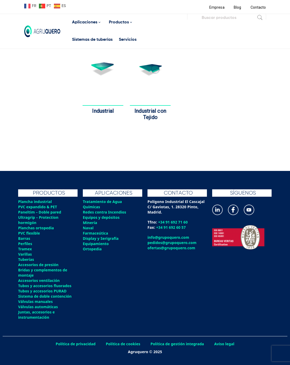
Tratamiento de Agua (103, 201)
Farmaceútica (96, 233)
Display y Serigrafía (101, 238)
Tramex (25, 248)
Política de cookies (122, 343)
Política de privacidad (74, 343)
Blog (237, 7)
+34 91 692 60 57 (171, 227)
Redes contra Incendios (105, 212)
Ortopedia (92, 248)
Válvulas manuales (35, 301)
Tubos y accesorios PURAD (43, 290)
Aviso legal (225, 343)
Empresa (216, 7)
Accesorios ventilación (39, 280)
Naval (88, 227)
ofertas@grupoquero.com (171, 247)
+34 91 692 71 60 (173, 222)
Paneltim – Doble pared (40, 212)
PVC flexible (29, 233)
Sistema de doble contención (45, 296)
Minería (90, 222)
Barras (24, 238)
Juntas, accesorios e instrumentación (36, 315)
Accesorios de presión (38, 264)
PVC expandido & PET (38, 206)
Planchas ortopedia (36, 227)
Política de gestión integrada (178, 343)
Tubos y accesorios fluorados (45, 285)
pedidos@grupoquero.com (172, 242)
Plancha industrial (35, 201)
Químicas (91, 206)
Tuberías (26, 259)
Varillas (25, 254)
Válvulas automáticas (38, 306)
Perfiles (25, 243)
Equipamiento (96, 243)
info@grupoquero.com (168, 237)
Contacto (258, 7)
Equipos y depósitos (101, 217)
